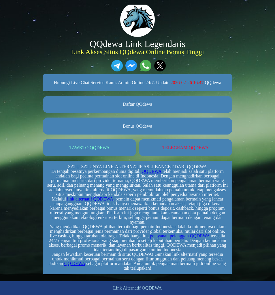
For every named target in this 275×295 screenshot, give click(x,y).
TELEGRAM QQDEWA (185, 147)
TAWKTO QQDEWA (89, 147)
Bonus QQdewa (137, 126)
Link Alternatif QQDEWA (137, 288)
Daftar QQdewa (137, 104)
